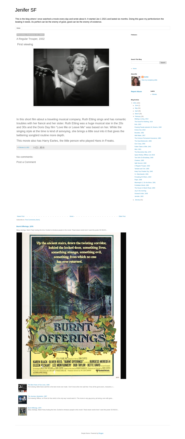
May (136, 108)
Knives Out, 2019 (140, 130)
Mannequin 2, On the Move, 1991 (145, 182)
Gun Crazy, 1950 (140, 144)
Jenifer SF (26, 10)
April (136, 111)
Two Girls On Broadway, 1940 (144, 157)
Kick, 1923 (138, 124)
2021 (135, 103)
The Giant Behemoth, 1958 (143, 141)
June (136, 105)
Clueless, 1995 (139, 160)
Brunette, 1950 (139, 133)
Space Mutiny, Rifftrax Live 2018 (145, 155)
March (137, 114)
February (138, 116)
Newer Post (20, 216)
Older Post (122, 216)
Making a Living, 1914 (141, 119)
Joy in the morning (140, 191)
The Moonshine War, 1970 (143, 152)
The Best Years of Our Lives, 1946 (38, 385)
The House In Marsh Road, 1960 (145, 188)
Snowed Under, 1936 (141, 193)
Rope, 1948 (138, 180)
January (137, 200)
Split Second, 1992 (140, 163)
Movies (154, 94)
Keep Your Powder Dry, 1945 (144, 171)
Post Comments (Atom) (32, 220)
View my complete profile (149, 80)
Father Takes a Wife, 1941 (143, 146)
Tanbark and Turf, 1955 (142, 169)
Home (18, 28)
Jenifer (146, 77)
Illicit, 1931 (138, 149)
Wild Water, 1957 (140, 135)
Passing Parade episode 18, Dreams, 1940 (148, 127)
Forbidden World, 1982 (142, 185)
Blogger (101, 433)
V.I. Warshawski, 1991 (141, 174)
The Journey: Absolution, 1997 (37, 396)
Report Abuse (136, 91)
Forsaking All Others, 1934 (143, 177)
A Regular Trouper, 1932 (142, 166)
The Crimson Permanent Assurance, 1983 (148, 138)
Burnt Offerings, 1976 (25, 226)
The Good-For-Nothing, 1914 (144, 121)
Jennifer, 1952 (139, 196)
